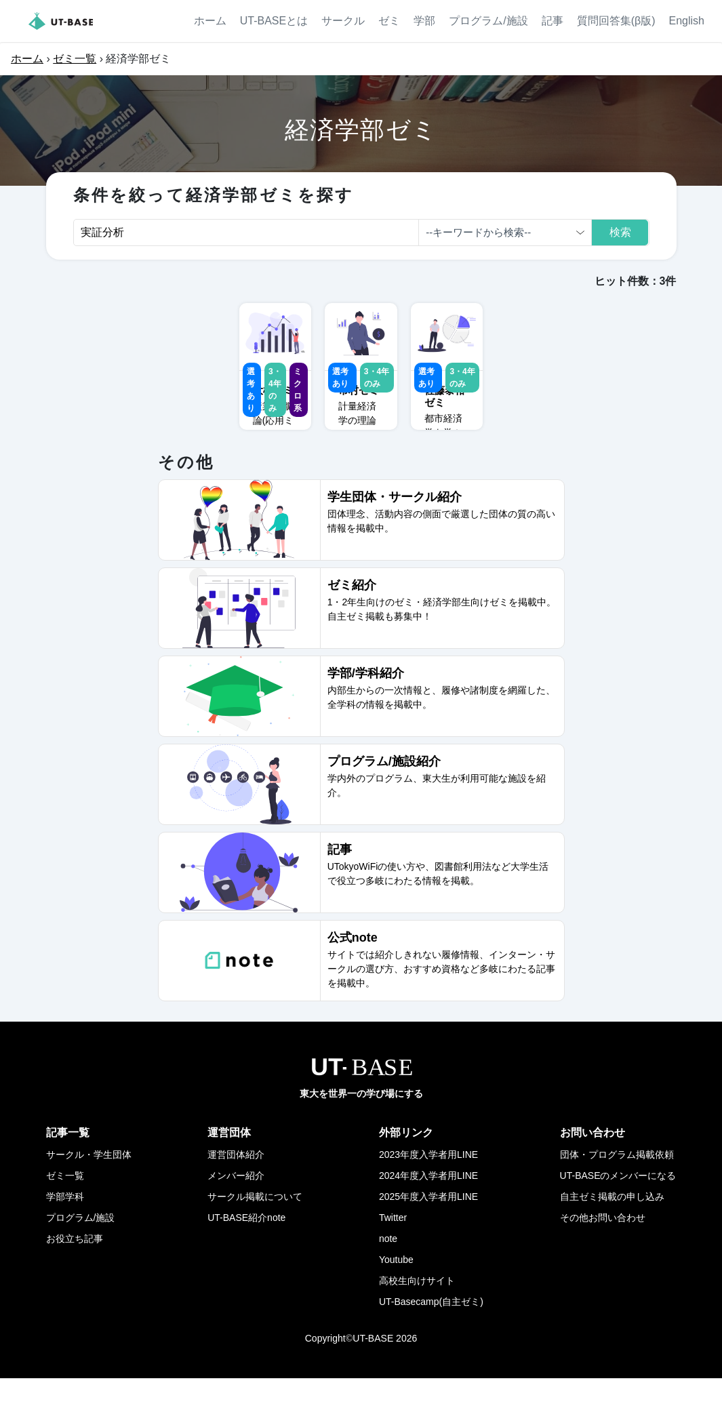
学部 (424, 20)
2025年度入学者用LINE (428, 1243)
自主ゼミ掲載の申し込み (612, 1243)
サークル (343, 20)
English (686, 20)
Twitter (393, 1264)
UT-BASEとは (274, 20)
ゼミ (389, 20)
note (388, 1285)
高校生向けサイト (417, 1327)
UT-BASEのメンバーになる (618, 1222)
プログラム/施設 (488, 20)
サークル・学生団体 (89, 1201)
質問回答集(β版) (616, 20)
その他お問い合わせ (602, 1264)
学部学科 (65, 1243)
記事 (552, 20)
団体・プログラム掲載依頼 (617, 1201)
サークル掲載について (254, 1243)
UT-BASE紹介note (246, 1264)
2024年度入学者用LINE (428, 1222)
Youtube (396, 1306)
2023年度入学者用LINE (428, 1201)
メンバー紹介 (235, 1222)
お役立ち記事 (74, 1285)
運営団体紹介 (235, 1201)
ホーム (210, 20)
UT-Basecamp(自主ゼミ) (431, 1348)
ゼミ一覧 (74, 58)
